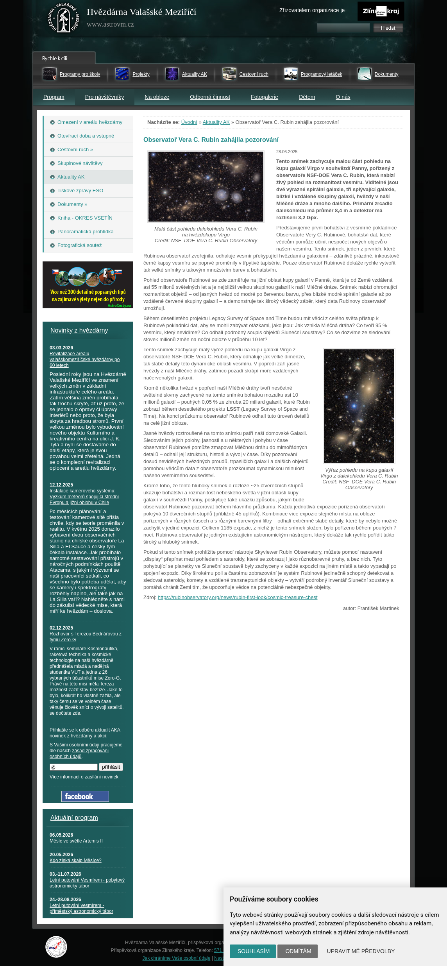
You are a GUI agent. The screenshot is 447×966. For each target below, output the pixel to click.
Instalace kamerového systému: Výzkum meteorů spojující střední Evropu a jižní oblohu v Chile (84, 496)
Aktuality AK (194, 74)
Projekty (140, 74)
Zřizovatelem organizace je (312, 10)
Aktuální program (74, 817)
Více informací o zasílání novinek (84, 777)
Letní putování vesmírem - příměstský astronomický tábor (81, 908)
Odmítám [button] (298, 951)
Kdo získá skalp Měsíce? (76, 860)
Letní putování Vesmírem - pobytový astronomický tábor (87, 883)
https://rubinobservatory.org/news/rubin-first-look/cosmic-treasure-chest (238, 597)
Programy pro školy (80, 74)
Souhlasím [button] (254, 951)
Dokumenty (387, 74)
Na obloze (157, 97)
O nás (343, 97)
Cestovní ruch (254, 74)
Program (53, 97)
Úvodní (189, 122)
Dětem (307, 97)
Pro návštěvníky (104, 97)
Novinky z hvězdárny (79, 330)
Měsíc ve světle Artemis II (76, 841)
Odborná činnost (210, 97)
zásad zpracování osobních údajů (79, 753)
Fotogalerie (264, 97)
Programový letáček (321, 74)
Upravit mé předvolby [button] (361, 951)
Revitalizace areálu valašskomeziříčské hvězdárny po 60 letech (85, 359)
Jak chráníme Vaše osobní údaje (177, 958)
